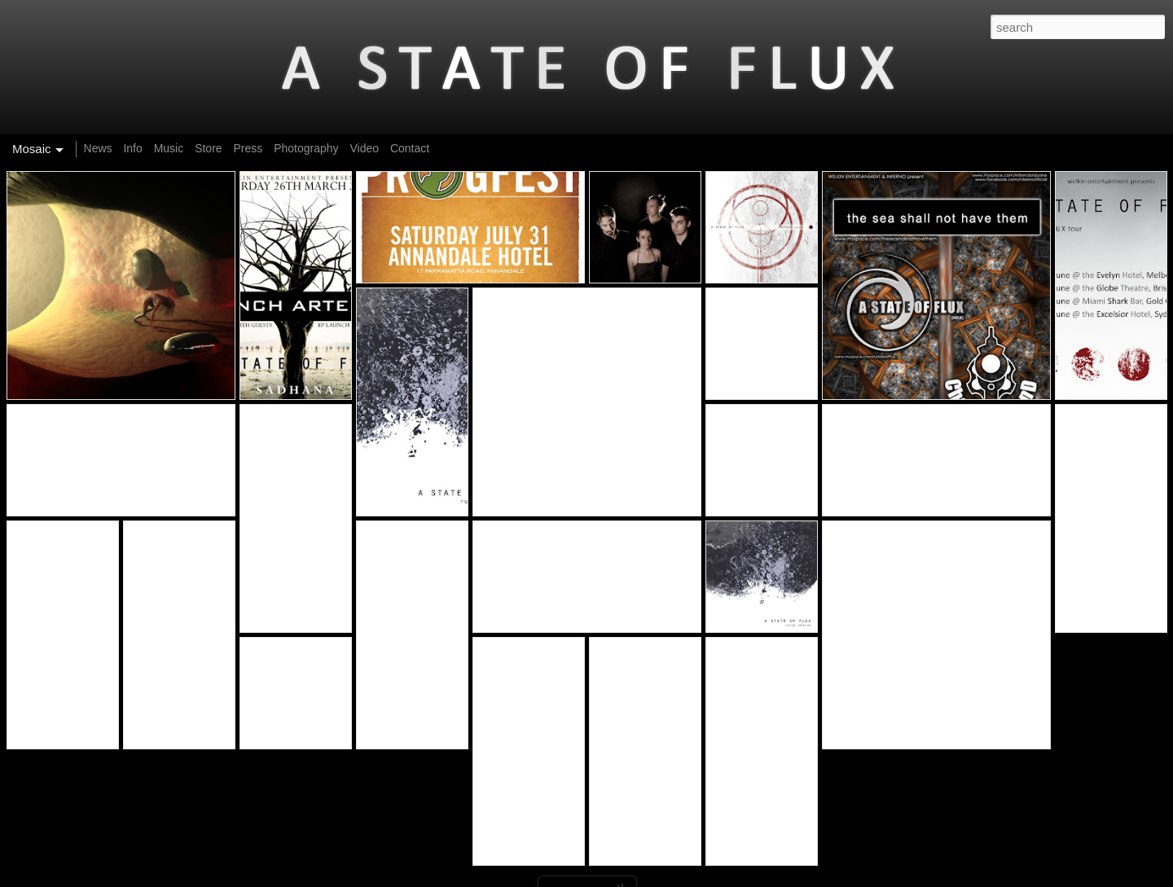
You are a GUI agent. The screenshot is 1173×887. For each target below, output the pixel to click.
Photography (306, 148)
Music (169, 148)
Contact (409, 148)
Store (208, 148)
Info (132, 148)
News (98, 148)
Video (364, 148)
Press (247, 148)
